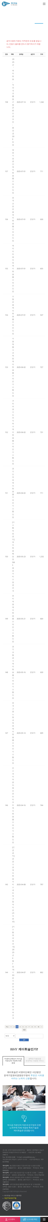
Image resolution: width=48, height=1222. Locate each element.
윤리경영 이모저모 (24, 26)
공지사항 (39, 26)
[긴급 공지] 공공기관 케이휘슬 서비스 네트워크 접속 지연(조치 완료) (13, 884)
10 (38, 1027)
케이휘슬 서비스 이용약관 (12, 1195)
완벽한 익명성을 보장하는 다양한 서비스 (35, 1060)
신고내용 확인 (30, 1219)
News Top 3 (21, 21)
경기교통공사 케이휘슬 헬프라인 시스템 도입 (13, 672)
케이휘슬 (9, 4)
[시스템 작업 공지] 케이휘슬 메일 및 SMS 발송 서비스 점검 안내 (13, 556)
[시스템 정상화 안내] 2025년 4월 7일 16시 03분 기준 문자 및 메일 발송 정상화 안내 (13, 972)
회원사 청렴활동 (35, 21)
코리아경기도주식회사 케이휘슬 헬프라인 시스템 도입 (13, 432)
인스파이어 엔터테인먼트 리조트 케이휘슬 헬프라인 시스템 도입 (13, 805)
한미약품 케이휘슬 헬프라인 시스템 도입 (13, 619)
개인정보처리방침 (10, 1198)
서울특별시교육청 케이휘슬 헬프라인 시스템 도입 (13, 367)
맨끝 (24, 1030)
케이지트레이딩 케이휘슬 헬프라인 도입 (13, 268)
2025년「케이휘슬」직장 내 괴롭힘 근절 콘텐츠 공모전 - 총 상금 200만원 (13, 102)
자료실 (24, 30)
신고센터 (10, 1219)
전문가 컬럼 (10, 26)
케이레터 (10, 21)
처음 (7, 1027)
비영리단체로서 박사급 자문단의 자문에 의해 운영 (13, 1061)
